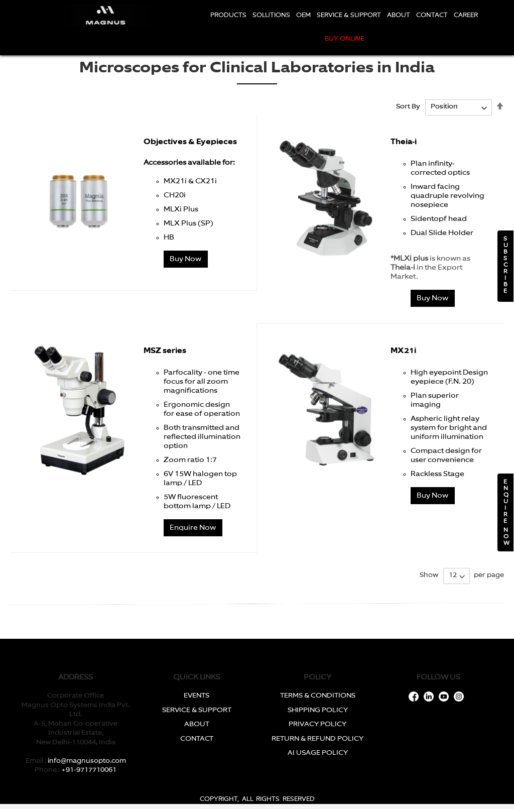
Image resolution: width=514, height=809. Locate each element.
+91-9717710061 (88, 770)
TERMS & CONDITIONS (317, 695)
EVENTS (196, 695)
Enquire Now (193, 527)
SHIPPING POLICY (318, 710)
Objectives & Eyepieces (190, 142)
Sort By (408, 106)
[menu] (344, 27)
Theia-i (404, 142)
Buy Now (185, 259)
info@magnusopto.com (87, 761)
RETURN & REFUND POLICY (317, 739)
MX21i (403, 351)
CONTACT (196, 739)
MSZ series (165, 351)
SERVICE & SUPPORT (196, 710)
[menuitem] (228, 16)
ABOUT (196, 724)
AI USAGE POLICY (318, 753)
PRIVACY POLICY (317, 724)
